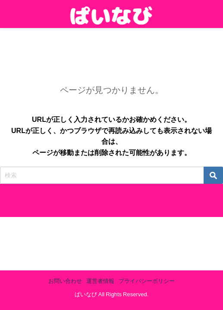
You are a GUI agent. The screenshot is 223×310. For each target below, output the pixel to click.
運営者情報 (100, 281)
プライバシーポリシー (147, 281)
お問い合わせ (65, 281)
